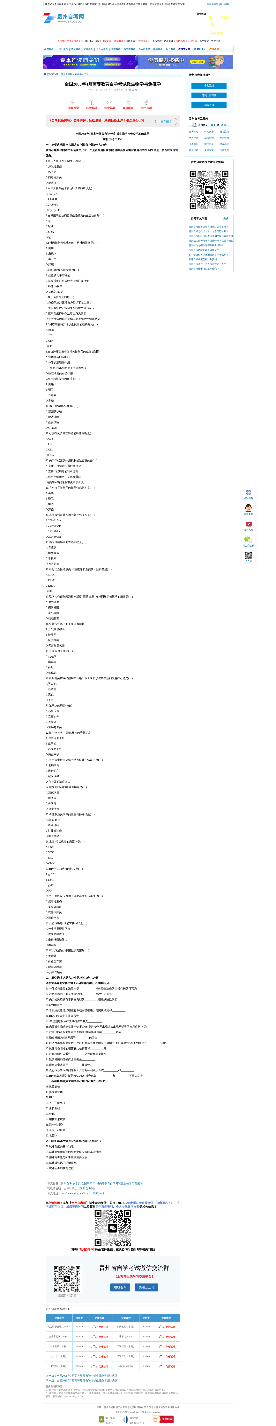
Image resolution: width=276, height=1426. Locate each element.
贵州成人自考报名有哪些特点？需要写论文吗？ (213, 240)
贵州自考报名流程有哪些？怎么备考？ (208, 226)
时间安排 (209, 131)
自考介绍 (193, 131)
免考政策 (209, 150)
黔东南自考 (129, 49)
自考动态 (79, 33)
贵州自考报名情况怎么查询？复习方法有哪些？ (213, 236)
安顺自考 (88, 49)
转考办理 (168, 41)
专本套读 (151, 33)
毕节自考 (158, 49)
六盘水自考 (102, 49)
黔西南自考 (144, 49)
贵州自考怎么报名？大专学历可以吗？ (208, 231)
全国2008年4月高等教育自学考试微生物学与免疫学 (112, 1183)
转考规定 (224, 150)
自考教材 (200, 33)
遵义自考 (75, 49)
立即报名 (166, 121)
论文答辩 (204, 41)
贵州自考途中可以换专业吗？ (204, 268)
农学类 (78, 74)
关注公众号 (146, 1287)
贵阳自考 (63, 49)
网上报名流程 (92, 41)
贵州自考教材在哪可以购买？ (204, 250)
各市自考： (50, 49)
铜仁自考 (170, 49)
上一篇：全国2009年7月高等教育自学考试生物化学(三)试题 (81, 1375)
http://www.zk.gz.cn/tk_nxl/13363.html (82, 1193)
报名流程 (224, 131)
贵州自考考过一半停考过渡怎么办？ (207, 264)
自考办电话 (213, 4)
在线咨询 (120, 1287)
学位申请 (215, 41)
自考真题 (184, 33)
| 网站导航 (224, 4)
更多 (226, 218)
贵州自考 (66, 1183)
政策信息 (62, 33)
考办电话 (193, 137)
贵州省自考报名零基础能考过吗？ (206, 245)
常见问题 (167, 33)
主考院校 (134, 33)
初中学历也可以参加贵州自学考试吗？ (208, 254)
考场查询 (130, 41)
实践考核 (224, 144)
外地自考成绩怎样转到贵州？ (204, 259)
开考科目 (193, 144)
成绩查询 (209, 137)
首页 (48, 33)
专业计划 (117, 33)
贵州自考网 (66, 74)
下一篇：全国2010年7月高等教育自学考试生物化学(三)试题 (81, 1380)
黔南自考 (115, 49)
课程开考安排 (98, 33)
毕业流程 (193, 150)
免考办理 (157, 41)
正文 (86, 74)
